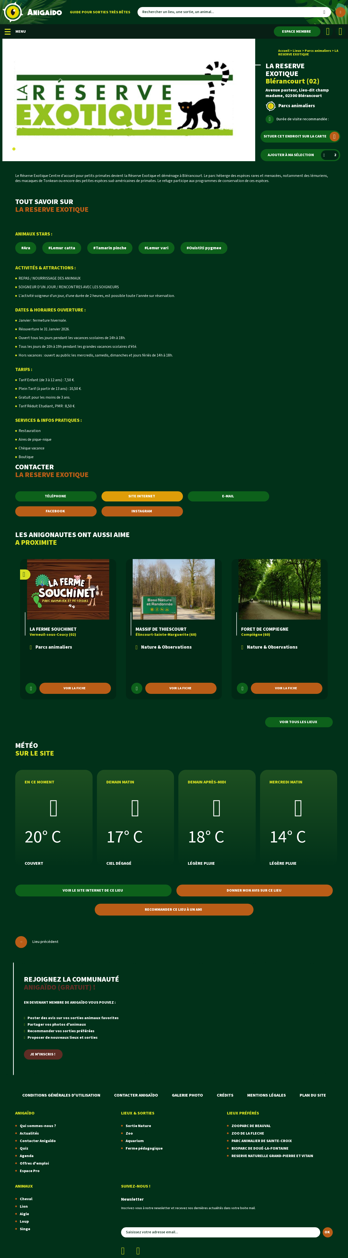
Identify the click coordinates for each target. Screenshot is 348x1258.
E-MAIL (228, 496)
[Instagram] (340, 31)
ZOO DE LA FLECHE (248, 1133)
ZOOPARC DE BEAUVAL (251, 1126)
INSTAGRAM (141, 511)
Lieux (297, 51)
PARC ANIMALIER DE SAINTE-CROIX (262, 1141)
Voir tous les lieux (298, 722)
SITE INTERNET (141, 496)
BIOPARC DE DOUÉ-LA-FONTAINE (260, 1148)
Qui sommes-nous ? (38, 1126)
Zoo (129, 1133)
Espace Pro (30, 1171)
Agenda (27, 1156)
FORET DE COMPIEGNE (265, 629)
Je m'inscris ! (42, 1054)
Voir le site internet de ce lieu (93, 890)
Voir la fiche (75, 688)
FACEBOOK (55, 511)
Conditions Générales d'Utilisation (61, 1095)
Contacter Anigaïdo (136, 1095)
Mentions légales (266, 1095)
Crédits (225, 1095)
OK (327, 1232)
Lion (24, 1206)
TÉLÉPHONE (55, 496)
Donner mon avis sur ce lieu (254, 890)
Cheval (26, 1199)
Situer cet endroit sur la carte (301, 136)
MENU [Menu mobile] (15, 31)
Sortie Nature (138, 1126)
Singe (25, 1229)
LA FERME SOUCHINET (53, 629)
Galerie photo (187, 1095)
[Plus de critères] (340, 12)
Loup (24, 1221)
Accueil (283, 51)
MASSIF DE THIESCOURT (161, 629)
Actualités (29, 1133)
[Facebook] (328, 31)
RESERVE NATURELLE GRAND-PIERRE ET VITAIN (272, 1156)
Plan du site (313, 1095)
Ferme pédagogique (144, 1148)
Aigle (24, 1214)
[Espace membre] (297, 31)
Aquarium (135, 1141)
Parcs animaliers (318, 51)
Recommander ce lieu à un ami (173, 909)
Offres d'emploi (34, 1163)
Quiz (24, 1148)
